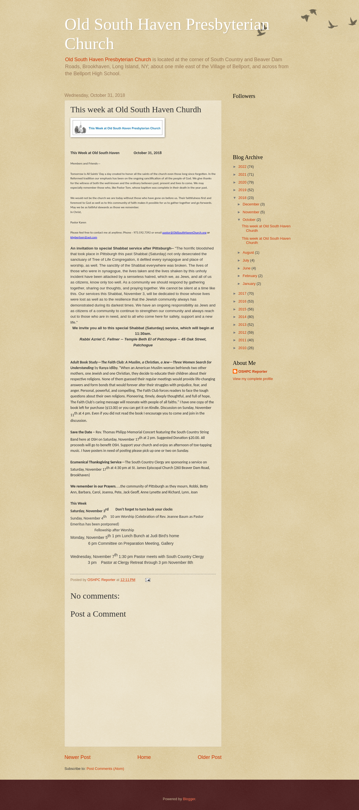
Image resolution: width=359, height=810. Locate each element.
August (249, 252)
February (250, 276)
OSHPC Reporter (252, 371)
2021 (242, 174)
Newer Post (78, 757)
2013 (242, 324)
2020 (242, 182)
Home (144, 757)
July (246, 260)
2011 (242, 340)
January (249, 284)
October (249, 220)
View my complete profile (253, 379)
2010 (242, 348)
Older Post (210, 757)
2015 (242, 309)
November (251, 212)
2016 (242, 301)
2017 (242, 293)
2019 (242, 190)
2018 (242, 198)
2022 (242, 166)
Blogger (189, 799)
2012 (242, 332)
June (247, 268)
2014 (242, 317)
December (251, 204)
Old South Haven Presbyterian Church (108, 59)
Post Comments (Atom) (105, 768)
